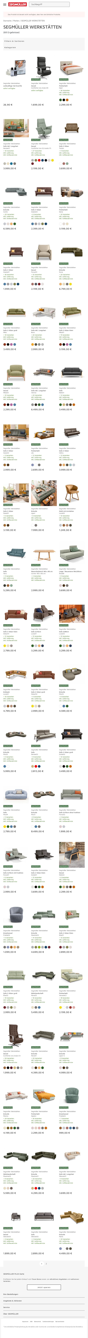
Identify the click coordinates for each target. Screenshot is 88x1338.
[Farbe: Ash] (39, 344)
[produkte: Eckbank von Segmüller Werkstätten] (16, 688)
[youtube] (30, 1333)
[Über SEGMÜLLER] (44, 1313)
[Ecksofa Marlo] (72, 1216)
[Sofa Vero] (16, 553)
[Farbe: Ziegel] (4, 344)
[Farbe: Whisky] (32, 404)
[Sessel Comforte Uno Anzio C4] (16, 1035)
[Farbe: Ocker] (11, 223)
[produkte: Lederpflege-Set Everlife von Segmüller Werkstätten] (16, 82)
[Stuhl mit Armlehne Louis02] (72, 493)
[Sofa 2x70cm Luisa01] (44, 613)
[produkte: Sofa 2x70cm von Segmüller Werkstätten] (44, 628)
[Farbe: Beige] (8, 163)
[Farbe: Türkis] (4, 465)
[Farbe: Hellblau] (32, 465)
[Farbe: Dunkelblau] (42, 645)
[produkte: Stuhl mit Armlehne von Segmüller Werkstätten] (72, 507)
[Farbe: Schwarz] (8, 1067)
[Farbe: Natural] (4, 163)
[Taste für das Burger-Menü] (4, 4)
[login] (78, 4)
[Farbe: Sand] (35, 1128)
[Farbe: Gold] (4, 826)
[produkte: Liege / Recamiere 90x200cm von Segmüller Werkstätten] (72, 567)
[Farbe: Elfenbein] (42, 284)
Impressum (25, 1321)
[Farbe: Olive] (35, 160)
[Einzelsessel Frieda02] (72, 1096)
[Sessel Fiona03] (44, 252)
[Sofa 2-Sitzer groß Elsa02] (16, 975)
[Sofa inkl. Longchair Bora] (44, 312)
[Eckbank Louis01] (16, 674)
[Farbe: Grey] (42, 947)
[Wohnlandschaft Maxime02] (16, 1156)
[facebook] (7, 1333)
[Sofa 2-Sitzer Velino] (72, 433)
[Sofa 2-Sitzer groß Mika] (16, 312)
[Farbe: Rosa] (60, 585)
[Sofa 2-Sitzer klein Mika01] (72, 312)
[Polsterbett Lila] (44, 433)
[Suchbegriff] (47, 4)
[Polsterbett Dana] (72, 192)
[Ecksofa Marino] (16, 1096)
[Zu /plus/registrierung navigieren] (44, 1287)
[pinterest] (15, 1333)
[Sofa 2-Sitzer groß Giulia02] (72, 734)
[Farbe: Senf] (8, 1128)
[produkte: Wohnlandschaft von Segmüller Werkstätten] (44, 989)
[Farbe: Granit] (18, 1067)
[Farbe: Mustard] (32, 344)
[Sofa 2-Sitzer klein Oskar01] (16, 613)
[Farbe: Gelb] (52, 160)
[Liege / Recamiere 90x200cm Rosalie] (72, 553)
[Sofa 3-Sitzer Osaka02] (44, 192)
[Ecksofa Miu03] (72, 674)
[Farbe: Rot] (39, 160)
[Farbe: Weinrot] (11, 1067)
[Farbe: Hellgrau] (4, 223)
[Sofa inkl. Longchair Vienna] (44, 372)
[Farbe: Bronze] (67, 100)
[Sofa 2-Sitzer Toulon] (72, 128)
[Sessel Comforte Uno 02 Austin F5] (44, 128)
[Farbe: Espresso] (35, 404)
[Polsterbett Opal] (72, 68)
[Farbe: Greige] (18, 947)
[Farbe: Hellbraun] (63, 163)
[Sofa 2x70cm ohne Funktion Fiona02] (72, 794)
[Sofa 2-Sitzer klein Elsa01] (72, 915)
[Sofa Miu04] (16, 794)
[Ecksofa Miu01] (44, 794)
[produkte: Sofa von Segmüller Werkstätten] (72, 386)
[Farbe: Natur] (63, 404)
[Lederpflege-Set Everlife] (16, 68)
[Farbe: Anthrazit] (18, 1128)
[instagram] (22, 1333)
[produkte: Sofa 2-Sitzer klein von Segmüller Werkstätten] (72, 326)
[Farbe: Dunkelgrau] (35, 284)
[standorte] (74, 4)
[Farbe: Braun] (70, 404)
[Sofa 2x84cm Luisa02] (72, 613)
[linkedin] (38, 1333)
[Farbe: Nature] (32, 160)
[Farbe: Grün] (60, 100)
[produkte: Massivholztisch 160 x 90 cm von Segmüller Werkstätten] (44, 567)
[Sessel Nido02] (72, 855)
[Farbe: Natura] (21, 1067)
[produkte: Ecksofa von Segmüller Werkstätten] (16, 206)
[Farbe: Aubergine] (11, 344)
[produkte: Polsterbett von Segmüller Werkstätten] (72, 82)
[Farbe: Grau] (14, 163)
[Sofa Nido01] (72, 372)
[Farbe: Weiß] (60, 163)
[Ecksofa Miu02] (16, 734)
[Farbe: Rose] (73, 1007)
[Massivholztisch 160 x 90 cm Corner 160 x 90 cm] (44, 553)
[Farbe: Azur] (70, 465)
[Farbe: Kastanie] (70, 1007)
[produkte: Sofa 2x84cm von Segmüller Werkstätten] (72, 628)
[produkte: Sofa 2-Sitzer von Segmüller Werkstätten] (72, 143)
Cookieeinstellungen (48, 1321)
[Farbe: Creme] (8, 223)
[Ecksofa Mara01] (44, 1035)
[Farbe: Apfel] (39, 947)
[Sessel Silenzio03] (16, 1216)
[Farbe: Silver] (49, 160)
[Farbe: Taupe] (63, 100)
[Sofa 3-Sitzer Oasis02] (16, 433)
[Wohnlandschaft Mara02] (44, 975)
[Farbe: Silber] (42, 344)
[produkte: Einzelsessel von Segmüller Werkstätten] (16, 929)
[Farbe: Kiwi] (4, 585)
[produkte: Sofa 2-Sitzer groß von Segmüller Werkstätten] (16, 326)
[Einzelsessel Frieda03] (16, 915)
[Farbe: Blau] (32, 223)
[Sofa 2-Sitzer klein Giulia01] (44, 855)
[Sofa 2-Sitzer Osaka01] (16, 252)
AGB (31, 1321)
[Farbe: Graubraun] (11, 1188)
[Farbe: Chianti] (32, 163)
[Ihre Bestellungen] (44, 1294)
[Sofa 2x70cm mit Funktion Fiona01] (16, 855)
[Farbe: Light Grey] (35, 223)
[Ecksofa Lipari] (44, 493)
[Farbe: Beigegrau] (11, 645)
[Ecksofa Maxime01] (44, 1156)
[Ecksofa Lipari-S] (72, 1035)
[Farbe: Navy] (42, 160)
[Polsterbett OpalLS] (44, 1096)
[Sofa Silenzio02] (44, 1216)
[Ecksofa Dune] (72, 252)
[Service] (44, 1307)
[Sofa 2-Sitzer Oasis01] (16, 493)
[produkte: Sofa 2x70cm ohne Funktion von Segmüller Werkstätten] (72, 808)
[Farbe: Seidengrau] (67, 163)
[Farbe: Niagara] (11, 163)
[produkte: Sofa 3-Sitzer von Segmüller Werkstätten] (44, 206)
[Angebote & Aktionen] (44, 1300)
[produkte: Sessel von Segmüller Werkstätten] (44, 82)
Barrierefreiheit (60, 1321)
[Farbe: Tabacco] (67, 525)
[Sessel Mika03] (16, 372)
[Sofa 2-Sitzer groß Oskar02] (44, 674)
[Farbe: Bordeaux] (39, 284)
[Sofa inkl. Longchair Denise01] (16, 128)
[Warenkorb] (82, 4)
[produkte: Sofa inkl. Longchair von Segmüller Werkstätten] (16, 143)
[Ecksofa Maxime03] (44, 915)
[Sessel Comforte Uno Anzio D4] (44, 68)
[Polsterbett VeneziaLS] (72, 975)
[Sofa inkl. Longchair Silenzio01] (72, 1156)
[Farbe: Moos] (35, 344)
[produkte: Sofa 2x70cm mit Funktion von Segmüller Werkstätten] (16, 869)
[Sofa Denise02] (44, 734)
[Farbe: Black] (45, 160)
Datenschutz (37, 1321)
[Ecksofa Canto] (16, 192)
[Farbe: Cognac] (60, 465)
